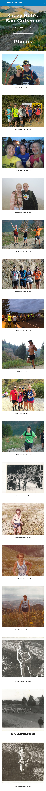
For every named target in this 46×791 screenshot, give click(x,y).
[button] (2, 2)
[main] (23, 28)
